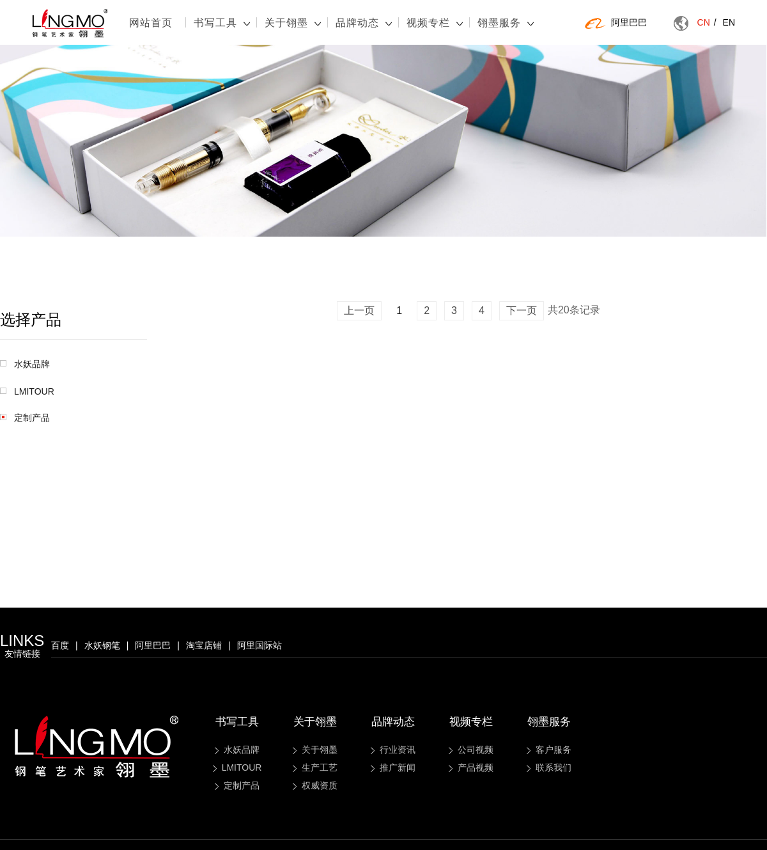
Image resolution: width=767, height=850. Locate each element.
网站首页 (151, 22)
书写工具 (222, 22)
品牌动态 (364, 22)
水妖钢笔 (102, 645)
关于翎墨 (293, 22)
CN (707, 22)
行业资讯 (393, 749)
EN (729, 22)
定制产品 (25, 418)
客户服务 (549, 749)
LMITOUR (27, 391)
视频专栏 (435, 22)
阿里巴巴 (616, 23)
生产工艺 (315, 767)
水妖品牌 (25, 364)
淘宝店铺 (204, 645)
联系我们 (549, 767)
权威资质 (315, 785)
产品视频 (471, 767)
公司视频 (471, 749)
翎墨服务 (505, 22)
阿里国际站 (259, 645)
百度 (60, 645)
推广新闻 (393, 767)
